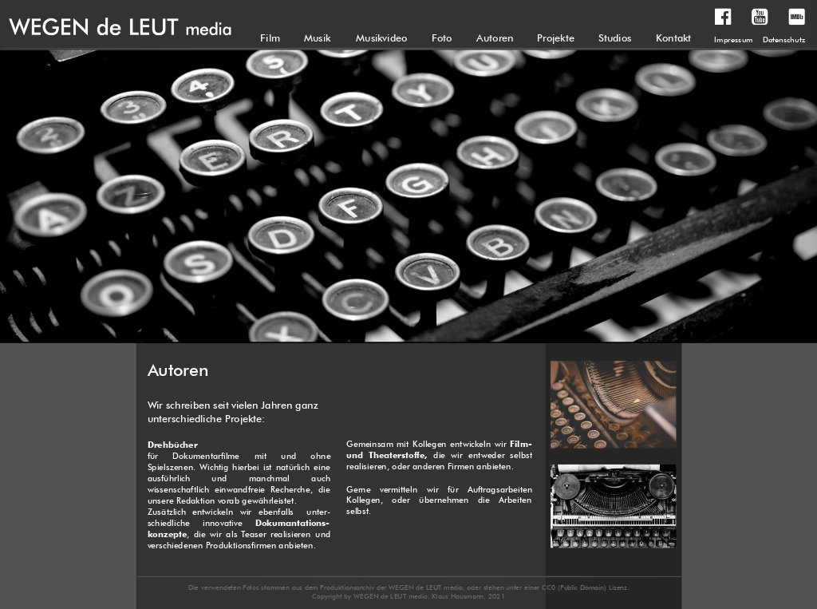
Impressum (733, 39)
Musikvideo (382, 38)
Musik (317, 38)
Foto (442, 38)
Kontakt (673, 38)
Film (270, 38)
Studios (615, 38)
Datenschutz (784, 39)
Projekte (555, 38)
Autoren (494, 38)
